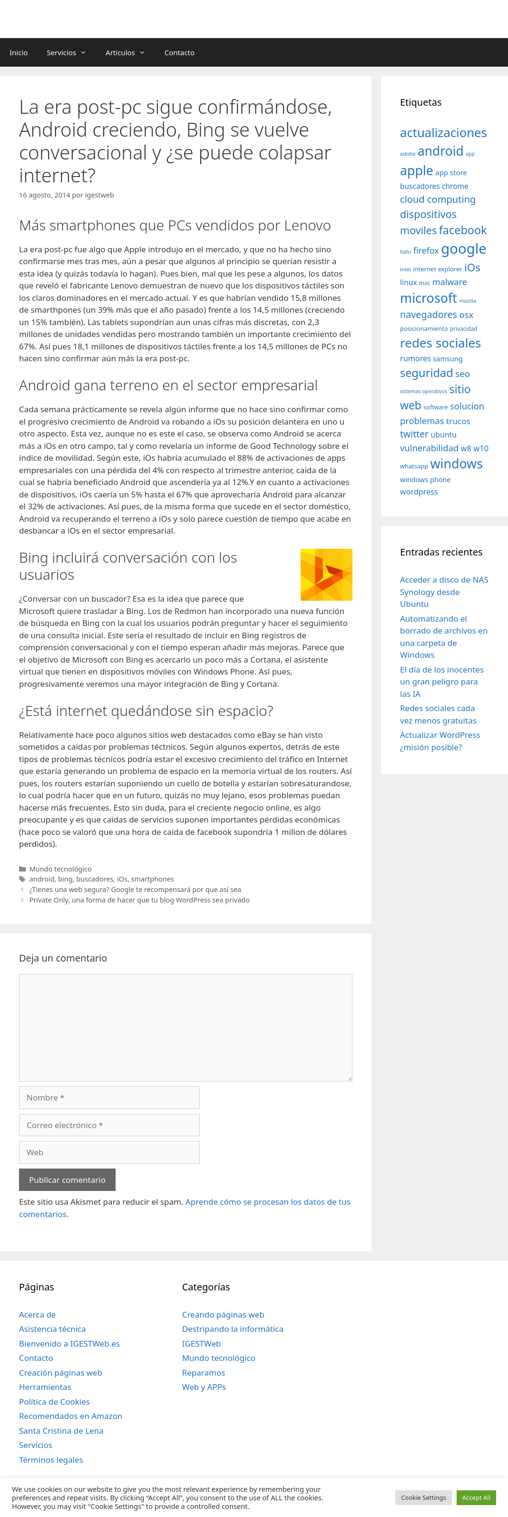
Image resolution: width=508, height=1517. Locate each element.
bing (65, 878)
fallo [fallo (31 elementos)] (405, 251)
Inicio (19, 52)
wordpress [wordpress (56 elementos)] (419, 491)
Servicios (71, 52)
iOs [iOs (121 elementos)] (472, 267)
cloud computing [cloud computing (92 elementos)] (438, 199)
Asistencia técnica (52, 1328)
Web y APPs (204, 1386)
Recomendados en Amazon (70, 1415)
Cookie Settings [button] (423, 1497)
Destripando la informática (232, 1328)
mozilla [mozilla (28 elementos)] (468, 300)
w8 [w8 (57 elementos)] (466, 448)
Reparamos (203, 1372)
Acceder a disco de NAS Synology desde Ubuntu (444, 591)
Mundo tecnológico (60, 868)
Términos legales (51, 1459)
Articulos (130, 52)
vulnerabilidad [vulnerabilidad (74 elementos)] (429, 448)
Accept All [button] (476, 1497)
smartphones (152, 878)
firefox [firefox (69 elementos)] (426, 250)
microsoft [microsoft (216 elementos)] (428, 298)
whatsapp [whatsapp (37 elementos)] (414, 466)
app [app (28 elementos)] (470, 153)
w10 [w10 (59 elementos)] (480, 448)
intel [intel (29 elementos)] (405, 269)
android (42, 878)
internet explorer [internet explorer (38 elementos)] (437, 269)
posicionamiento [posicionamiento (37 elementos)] (424, 328)
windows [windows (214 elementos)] (456, 463)
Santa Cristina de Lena (61, 1430)
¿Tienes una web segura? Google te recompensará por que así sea (135, 889)
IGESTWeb (201, 1343)
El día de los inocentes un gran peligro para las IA (442, 681)
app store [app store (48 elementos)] (451, 172)
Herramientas (45, 1386)
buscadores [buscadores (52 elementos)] (420, 186)
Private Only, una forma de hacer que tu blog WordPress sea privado (139, 899)
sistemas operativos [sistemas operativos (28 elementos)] (423, 391)
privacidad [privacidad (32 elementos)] (463, 328)
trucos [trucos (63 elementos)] (458, 421)
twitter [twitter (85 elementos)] (414, 433)
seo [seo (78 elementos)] (462, 373)
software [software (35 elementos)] (435, 407)
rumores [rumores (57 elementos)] (415, 358)
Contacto (180, 52)
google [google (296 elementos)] (464, 248)
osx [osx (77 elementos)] (466, 314)
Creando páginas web (223, 1314)
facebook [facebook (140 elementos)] (463, 230)
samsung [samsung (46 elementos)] (448, 358)
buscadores (94, 878)
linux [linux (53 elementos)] (408, 282)
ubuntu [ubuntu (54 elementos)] (443, 434)
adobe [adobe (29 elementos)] (408, 153)
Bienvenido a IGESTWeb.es (69, 1343)
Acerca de (37, 1314)
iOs (122, 878)
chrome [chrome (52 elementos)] (455, 186)
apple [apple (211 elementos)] (416, 170)
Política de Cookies (54, 1401)
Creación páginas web (60, 1372)
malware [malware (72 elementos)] (449, 282)
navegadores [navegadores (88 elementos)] (428, 314)
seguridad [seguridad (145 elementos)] (426, 372)
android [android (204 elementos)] (441, 150)
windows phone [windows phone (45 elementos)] (425, 479)
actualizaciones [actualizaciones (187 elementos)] (443, 132)
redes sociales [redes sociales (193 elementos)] (440, 342)
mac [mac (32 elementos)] (424, 283)
